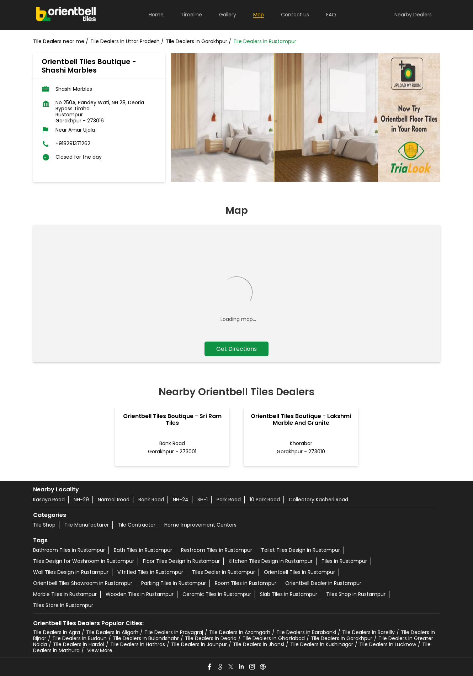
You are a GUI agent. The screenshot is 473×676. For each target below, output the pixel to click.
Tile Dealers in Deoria (210, 638)
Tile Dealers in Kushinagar (321, 644)
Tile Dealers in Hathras (137, 644)
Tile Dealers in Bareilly (368, 632)
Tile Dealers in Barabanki (306, 632)
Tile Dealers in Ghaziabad (274, 638)
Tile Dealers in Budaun (79, 638)
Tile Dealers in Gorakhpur (341, 638)
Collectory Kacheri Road (318, 499)
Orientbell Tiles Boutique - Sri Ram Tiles (172, 419)
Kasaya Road (49, 499)
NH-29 (81, 499)
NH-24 (180, 499)
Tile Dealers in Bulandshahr (146, 638)
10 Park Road (265, 499)
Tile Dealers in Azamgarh (239, 632)
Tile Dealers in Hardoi (78, 644)
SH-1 (202, 499)
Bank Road (151, 499)
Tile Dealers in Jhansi (258, 644)
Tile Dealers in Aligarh (112, 632)
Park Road (229, 499)
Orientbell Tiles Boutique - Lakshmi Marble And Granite (301, 419)
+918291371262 (72, 144)
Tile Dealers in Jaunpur (199, 644)
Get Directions (236, 349)
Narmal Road (113, 499)
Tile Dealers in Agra (56, 632)
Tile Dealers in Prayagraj (173, 632)
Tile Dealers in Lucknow (387, 644)
